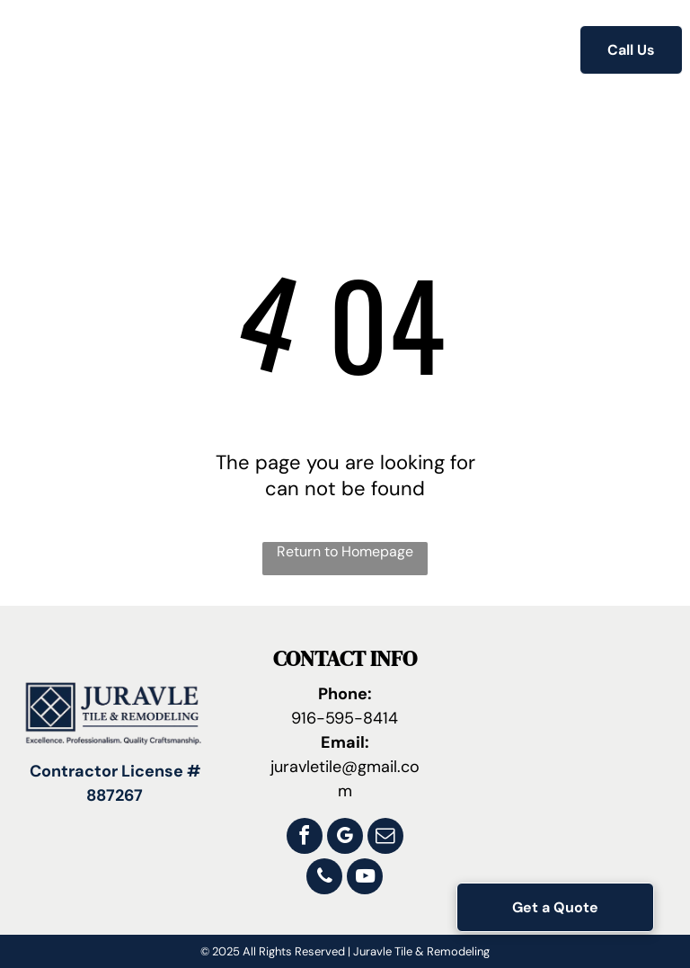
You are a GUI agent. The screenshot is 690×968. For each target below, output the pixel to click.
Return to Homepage (345, 551)
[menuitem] (197, 51)
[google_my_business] (345, 838)
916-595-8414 (344, 718)
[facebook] (305, 838)
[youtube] (365, 878)
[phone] (324, 878)
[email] (385, 838)
